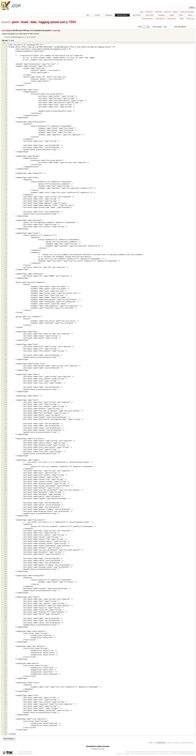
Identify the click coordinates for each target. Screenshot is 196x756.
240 (5, 556)
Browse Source (122, 15)
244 (5, 565)
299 (5, 683)
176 (5, 419)
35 (6, 118)
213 (5, 499)
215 (5, 503)
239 (5, 554)
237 (5, 550)
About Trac (167, 12)
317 (5, 721)
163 (5, 392)
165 (5, 396)
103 (5, 263)
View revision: (157, 27)
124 (5, 308)
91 (6, 237)
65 (6, 182)
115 (5, 289)
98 (6, 252)
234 (5, 544)
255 (5, 588)
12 (6, 68)
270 (5, 621)
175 (5, 417)
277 (5, 636)
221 (5, 516)
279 (5, 640)
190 (5, 449)
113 (5, 285)
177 (5, 422)
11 (6, 66)
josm (15, 22)
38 (6, 124)
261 (5, 601)
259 (5, 597)
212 (5, 497)
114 (5, 287)
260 (5, 599)
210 (5, 492)
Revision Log (190, 19)
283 (5, 648)
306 (5, 698)
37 (6, 122)
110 (5, 278)
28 (6, 103)
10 (6, 64)
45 (6, 139)
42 (6, 133)
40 (6, 128)
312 (5, 710)
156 (5, 377)
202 (5, 475)
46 (6, 141)
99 (6, 255)
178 (5, 424)
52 (6, 154)
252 (5, 582)
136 (5, 334)
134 (5, 330)
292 (5, 668)
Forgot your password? (187, 12)
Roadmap (161, 15)
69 (6, 190)
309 (5, 704)
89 (6, 233)
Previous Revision (147, 19)
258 (5, 595)
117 (5, 293)
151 (5, 366)
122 (5, 304)
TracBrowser (160, 743)
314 (5, 715)
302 (5, 689)
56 (6, 163)
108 (5, 274)
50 (6, 150)
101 (5, 259)
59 (6, 169)
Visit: (140, 27)
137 (5, 336)
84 (6, 223)
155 (5, 374)
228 (5, 531)
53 (6, 156)
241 (5, 559)
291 (5, 666)
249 (5, 576)
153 (5, 370)
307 (5, 700)
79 (6, 212)
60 (6, 171)
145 (5, 353)
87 (6, 229)
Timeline (97, 15)
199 (5, 469)
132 (5, 325)
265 (5, 610)
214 (5, 501)
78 (6, 210)
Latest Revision (160, 19)
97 (6, 250)
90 (6, 235)
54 (6, 158)
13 (6, 71)
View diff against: (184, 27)
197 (5, 464)
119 (5, 297)
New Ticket (149, 15)
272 (5, 625)
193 (5, 456)
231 (5, 537)
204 (5, 479)
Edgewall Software (26, 754)
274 (5, 629)
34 (6, 115)
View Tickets (136, 15)
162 (5, 389)
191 (5, 451)
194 (5, 458)
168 (5, 402)
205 (5, 482)
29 (6, 105)
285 (5, 653)
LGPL (187, 754)
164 (5, 394)
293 (5, 670)
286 (5, 655)
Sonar (181, 15)
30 (6, 107)
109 (5, 276)
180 (5, 428)
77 (6, 208)
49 (6, 148)
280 (5, 642)
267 (5, 614)
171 (5, 409)
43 (6, 135)
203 (5, 477)
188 (5, 445)
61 (6, 173)
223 (5, 520)
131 (5, 323)
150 (5, 364)
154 (5, 372)
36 (6, 120)
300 (5, 685)
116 (5, 291)
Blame (182, 19)
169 (5, 404)
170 (5, 407)
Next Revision (171, 19)
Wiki (87, 15)
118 (5, 295)
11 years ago (55, 30)
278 (5, 638)
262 (5, 603)
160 (5, 385)
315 (5, 717)
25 (6, 96)
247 (5, 571)
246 (5, 569)
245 (5, 567)
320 (5, 728)
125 (5, 310)
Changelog (108, 15)
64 (6, 180)
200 (5, 471)
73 (6, 199)
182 (5, 432)
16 (6, 77)
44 (6, 137)
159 (5, 383)
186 (5, 441)
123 (5, 306)
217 (5, 507)
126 (5, 312)
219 (5, 511)
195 (5, 460)
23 (6, 92)
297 (5, 678)
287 (5, 657)
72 (6, 197)
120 (5, 299)
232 (5, 539)
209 (5, 490)
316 (5, 719)
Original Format (98, 749)
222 (5, 518)
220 (5, 514)
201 (5, 473)
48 (6, 145)
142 (5, 347)
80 (6, 214)
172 (5, 411)
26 (6, 98)
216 (5, 505)
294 (5, 672)
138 (5, 338)
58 (6, 167)
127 (5, 315)
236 (5, 548)
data (34, 22)
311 (5, 708)
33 (6, 113)
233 (5, 541)
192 (5, 454)
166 (5, 398)
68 (6, 188)
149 (5, 362)
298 (5, 681)
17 (6, 79)
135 (5, 332)
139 (5, 340)
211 (5, 494)
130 (5, 321)
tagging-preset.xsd (52, 22)
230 (5, 535)
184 (5, 436)
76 (6, 205)
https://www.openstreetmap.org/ (183, 752)
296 (5, 676)
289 (5, 661)
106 (5, 270)
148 (5, 360)
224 (5, 522)
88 (6, 231)
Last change (6, 30)
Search (190, 15)
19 (6, 83)
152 (5, 368)
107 (5, 272)
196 (5, 462)
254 (5, 586)
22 (6, 90)
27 (6, 100)
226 (5, 526)
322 (5, 732)
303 (5, 691)
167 (5, 400)
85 (6, 225)
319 (5, 725)
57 (6, 165)
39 (6, 126)
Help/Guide (158, 12)
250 (5, 578)
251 (5, 580)
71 (6, 195)
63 (6, 178)
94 (6, 244)
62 (6, 175)
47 (6, 143)
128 (5, 317)
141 (5, 345)
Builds (172, 15)
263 (5, 606)
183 (5, 434)
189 (5, 447)
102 (5, 261)
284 (5, 651)
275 (5, 631)
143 (5, 349)
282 (5, 646)
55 (6, 160)
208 (5, 488)
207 (5, 486)
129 (5, 319)
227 (5, 529)
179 (5, 426)
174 (5, 415)
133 (5, 327)
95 (6, 246)
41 (6, 130)
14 (6, 73)
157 (5, 379)
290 (5, 663)
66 (6, 184)
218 (5, 509)
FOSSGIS (144, 752)
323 (5, 734)
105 (5, 267)
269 (5, 619)
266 (5, 612)
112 (5, 282)
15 (6, 75)
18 (6, 81)
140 (5, 342)
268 (5, 616)
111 (5, 280)
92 (6, 240)
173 (5, 413)
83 (6, 220)
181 (5, 430)
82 (6, 218)
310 (5, 706)
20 (6, 86)
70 (6, 193)
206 (5, 484)
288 (5, 659)
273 (5, 627)
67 (6, 186)
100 (5, 257)
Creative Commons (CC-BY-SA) (146, 754)
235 (5, 546)
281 (5, 644)
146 (5, 355)
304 (5, 693)
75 (6, 203)
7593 (72, 22)
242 (5, 561)
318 (5, 723)
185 (5, 439)
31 (6, 109)
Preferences (149, 12)
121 (5, 302)
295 (5, 674)
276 (5, 634)
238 (5, 552)
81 (6, 216)
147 (5, 357)
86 (6, 227)
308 (5, 702)
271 (5, 623)
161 (5, 387)
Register (175, 12)
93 (6, 242)
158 (5, 381)
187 (5, 443)
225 (5, 524)
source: (6, 22)
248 (5, 573)
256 (5, 591)
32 (6, 111)
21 (6, 88)
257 (5, 593)
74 (6, 201)
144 (5, 351)
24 (6, 94)
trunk (24, 22)
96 (6, 248)
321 (5, 730)
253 (5, 584)
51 (6, 152)
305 (5, 696)
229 (5, 533)
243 (5, 563)
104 (5, 265)
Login (141, 12)
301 (5, 687)
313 (5, 713)
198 (5, 467)
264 (5, 608)
